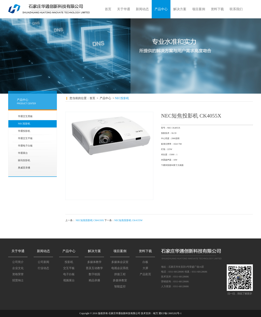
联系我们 (236, 9)
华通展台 (23, 153)
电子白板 (69, 274)
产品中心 (161, 9)
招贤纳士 (18, 280)
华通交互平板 (25, 138)
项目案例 (198, 9)
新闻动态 (142, 9)
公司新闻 (43, 262)
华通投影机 (24, 131)
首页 (108, 9)
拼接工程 (120, 274)
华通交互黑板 (25, 116)
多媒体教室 (120, 280)
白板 (145, 262)
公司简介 (18, 262)
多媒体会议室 (119, 262)
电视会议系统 (119, 268)
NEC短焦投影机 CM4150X (90, 220)
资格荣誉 (18, 274)
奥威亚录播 (24, 167)
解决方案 (179, 9)
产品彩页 (145, 274)
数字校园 (94, 274)
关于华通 (123, 9)
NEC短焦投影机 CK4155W (128, 220)
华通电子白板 (25, 145)
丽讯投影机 (24, 160)
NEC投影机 (24, 123)
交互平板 (69, 268)
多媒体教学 (94, 262)
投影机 (69, 262)
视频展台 (69, 280)
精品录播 (94, 280)
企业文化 (18, 268)
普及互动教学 (94, 268)
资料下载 (217, 9)
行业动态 (43, 268)
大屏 (145, 268)
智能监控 (120, 286)
